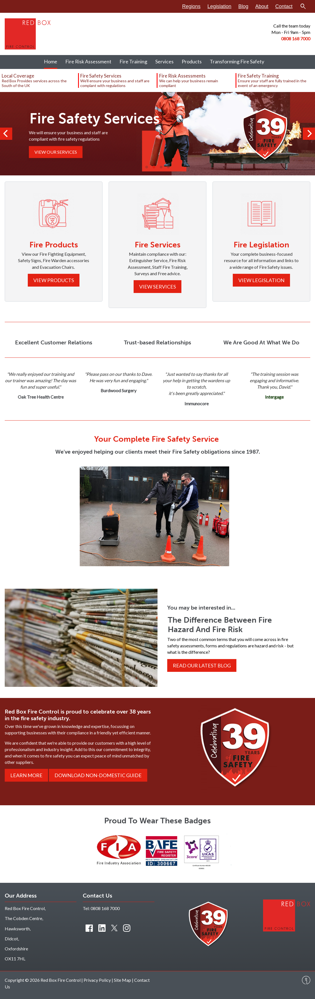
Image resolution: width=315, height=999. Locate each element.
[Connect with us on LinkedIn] (102, 928)
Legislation (219, 6)
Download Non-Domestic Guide (98, 775)
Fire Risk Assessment (88, 61)
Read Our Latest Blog (202, 665)
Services (164, 61)
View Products (53, 280)
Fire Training (133, 61)
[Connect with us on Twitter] (114, 928)
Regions (191, 6)
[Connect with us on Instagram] (126, 928)
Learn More (26, 775)
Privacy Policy (97, 980)
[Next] (309, 134)
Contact (283, 6)
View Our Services (55, 152)
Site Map (122, 980)
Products (192, 61)
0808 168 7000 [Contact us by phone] (105, 908)
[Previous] (6, 134)
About (261, 6)
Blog (243, 6)
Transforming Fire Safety (237, 61)
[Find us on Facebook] (89, 928)
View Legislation (261, 280)
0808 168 (290, 38)
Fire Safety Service (185, 439)
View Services (157, 287)
